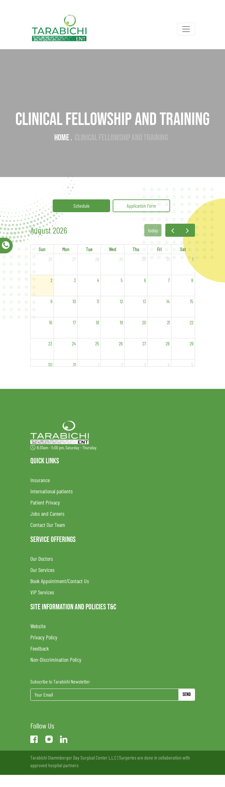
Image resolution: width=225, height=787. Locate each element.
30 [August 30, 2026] (50, 364)
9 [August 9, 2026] (51, 301)
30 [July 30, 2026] (144, 259)
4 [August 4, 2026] (98, 280)
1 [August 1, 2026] (192, 259)
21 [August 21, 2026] (168, 322)
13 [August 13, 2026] (144, 301)
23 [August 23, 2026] (50, 343)
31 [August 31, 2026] (74, 364)
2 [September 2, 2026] (122, 364)
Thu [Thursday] (135, 249)
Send (187, 694)
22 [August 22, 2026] (191, 322)
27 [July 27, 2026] (74, 259)
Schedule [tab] (81, 206)
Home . (63, 138)
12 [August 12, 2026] (121, 301)
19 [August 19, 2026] (121, 322)
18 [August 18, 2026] (97, 322)
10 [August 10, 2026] (74, 301)
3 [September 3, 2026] (145, 364)
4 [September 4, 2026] (169, 364)
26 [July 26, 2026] (50, 259)
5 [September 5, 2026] (192, 364)
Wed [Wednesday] (112, 249)
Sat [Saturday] (183, 249)
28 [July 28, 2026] (97, 259)
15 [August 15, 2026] (191, 301)
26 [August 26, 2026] (121, 343)
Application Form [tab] (141, 206)
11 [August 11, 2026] (98, 301)
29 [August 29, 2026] (191, 343)
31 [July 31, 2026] (168, 259)
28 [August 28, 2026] (168, 343)
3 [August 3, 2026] (75, 280)
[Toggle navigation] (186, 29)
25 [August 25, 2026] (97, 343)
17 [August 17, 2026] (74, 322)
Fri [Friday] (159, 249)
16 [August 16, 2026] (50, 322)
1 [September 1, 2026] (98, 364)
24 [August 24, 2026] (74, 343)
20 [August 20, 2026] (144, 322)
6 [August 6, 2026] (145, 280)
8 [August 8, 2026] (192, 280)
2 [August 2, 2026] (51, 280)
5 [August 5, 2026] (122, 280)
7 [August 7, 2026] (169, 280)
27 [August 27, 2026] (144, 343)
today (153, 230)
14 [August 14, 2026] (168, 301)
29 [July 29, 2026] (121, 259)
